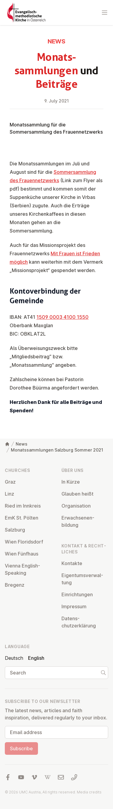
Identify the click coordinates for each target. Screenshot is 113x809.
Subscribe (21, 748)
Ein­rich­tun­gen (77, 594)
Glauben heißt (77, 494)
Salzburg (15, 530)
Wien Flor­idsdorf (24, 542)
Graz (10, 482)
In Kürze (70, 482)
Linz (9, 494)
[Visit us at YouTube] (21, 777)
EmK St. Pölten (21, 518)
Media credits (89, 792)
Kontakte (71, 563)
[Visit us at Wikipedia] (48, 777)
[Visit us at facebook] (8, 777)
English (36, 658)
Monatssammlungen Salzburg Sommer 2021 (57, 449)
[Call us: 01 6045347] (74, 777)
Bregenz (14, 585)
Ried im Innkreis (23, 506)
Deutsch (14, 658)
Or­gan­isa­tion (76, 506)
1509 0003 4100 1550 (62, 317)
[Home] (7, 444)
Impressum (73, 606)
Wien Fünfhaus (21, 554)
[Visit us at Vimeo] (34, 777)
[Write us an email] (61, 777)
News (21, 443)
